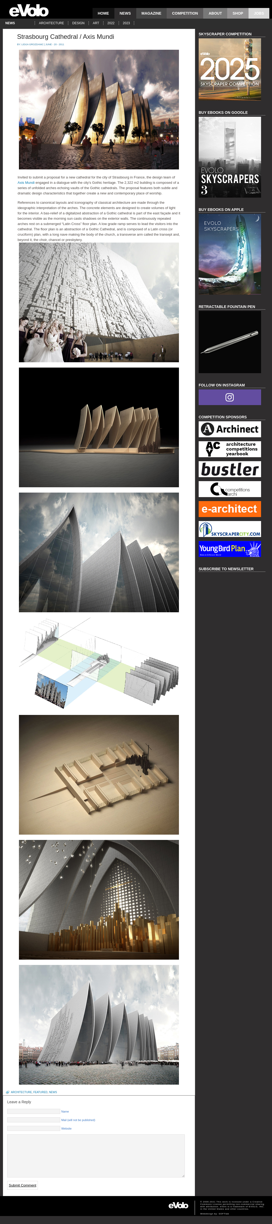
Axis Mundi (26, 183)
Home (103, 13)
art (96, 23)
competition (185, 13)
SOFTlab (224, 1222)
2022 (111, 23)
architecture (51, 23)
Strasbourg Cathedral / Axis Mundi (65, 36)
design (78, 23)
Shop (238, 13)
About (215, 13)
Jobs (259, 13)
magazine (152, 13)
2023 (126, 23)
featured (40, 1092)
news (125, 13)
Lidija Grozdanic (33, 44)
